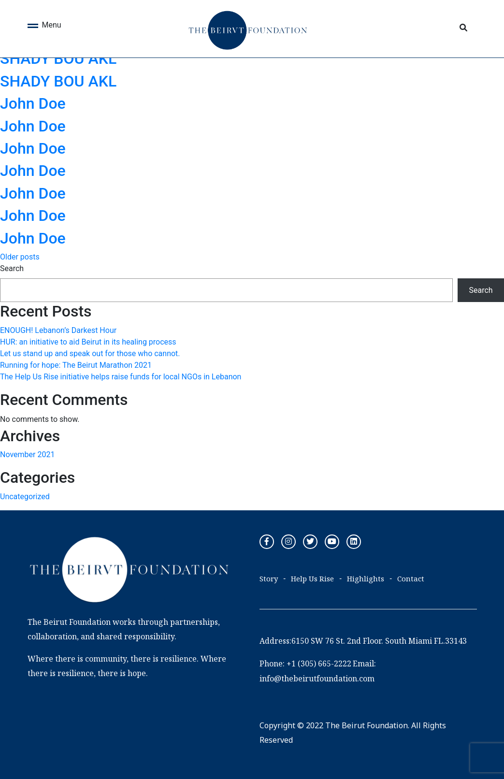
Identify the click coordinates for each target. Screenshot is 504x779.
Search (12, 268)
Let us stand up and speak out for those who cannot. (90, 353)
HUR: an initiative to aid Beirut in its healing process (88, 341)
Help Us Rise (312, 578)
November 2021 (27, 454)
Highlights (365, 578)
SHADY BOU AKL (58, 58)
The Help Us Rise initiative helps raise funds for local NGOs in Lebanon (120, 376)
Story (268, 578)
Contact (410, 578)
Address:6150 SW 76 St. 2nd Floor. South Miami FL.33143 (363, 640)
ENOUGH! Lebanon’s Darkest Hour (58, 330)
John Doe (33, 103)
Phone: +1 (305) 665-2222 (305, 663)
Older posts (20, 256)
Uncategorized (25, 496)
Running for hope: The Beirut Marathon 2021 (76, 365)
